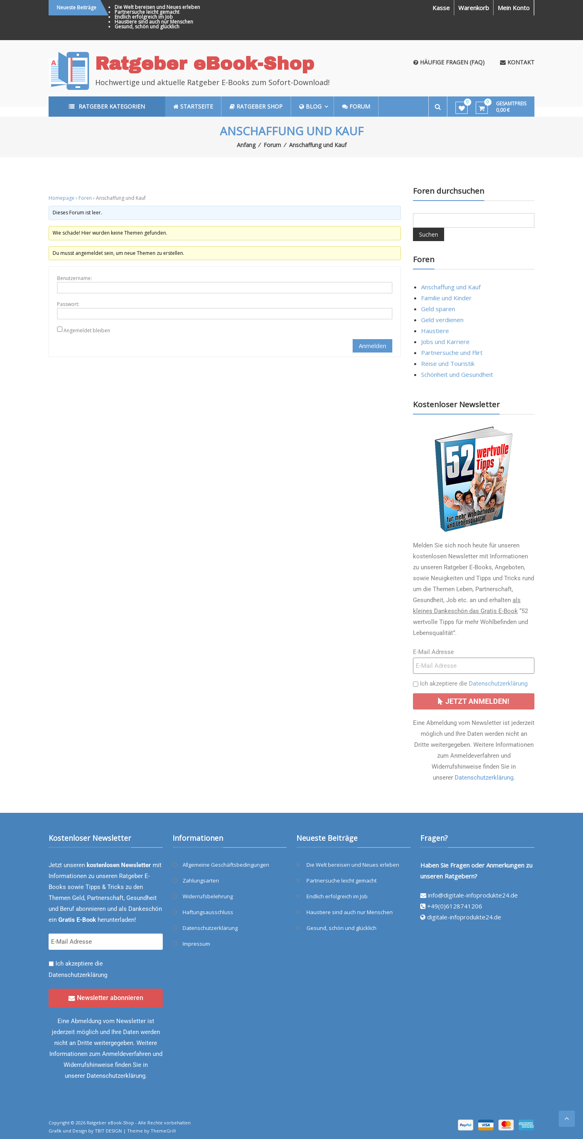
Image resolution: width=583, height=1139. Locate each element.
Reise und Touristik (447, 363)
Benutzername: (74, 278)
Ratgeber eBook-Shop (204, 63)
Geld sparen (438, 309)
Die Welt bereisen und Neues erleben (157, 7)
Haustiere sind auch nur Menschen (154, 21)
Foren (85, 197)
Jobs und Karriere (445, 342)
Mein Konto (514, 8)
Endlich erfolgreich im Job (144, 16)
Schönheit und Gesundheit (457, 374)
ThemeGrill (163, 1131)
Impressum (196, 943)
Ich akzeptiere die (474, 683)
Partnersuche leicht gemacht (147, 12)
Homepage (61, 197)
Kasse (441, 8)
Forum (272, 145)
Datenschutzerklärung (498, 683)
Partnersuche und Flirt (452, 352)
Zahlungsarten (201, 880)
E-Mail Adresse (433, 652)
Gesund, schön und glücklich (147, 26)
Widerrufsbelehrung (208, 896)
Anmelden (372, 346)
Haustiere (435, 331)
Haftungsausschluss (208, 912)
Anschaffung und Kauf (451, 287)
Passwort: (68, 304)
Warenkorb (473, 8)
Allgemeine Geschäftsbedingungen (226, 864)
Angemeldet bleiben (87, 330)
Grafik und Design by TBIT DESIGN (85, 1131)
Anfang (246, 145)
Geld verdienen (442, 320)
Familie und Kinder (446, 298)
